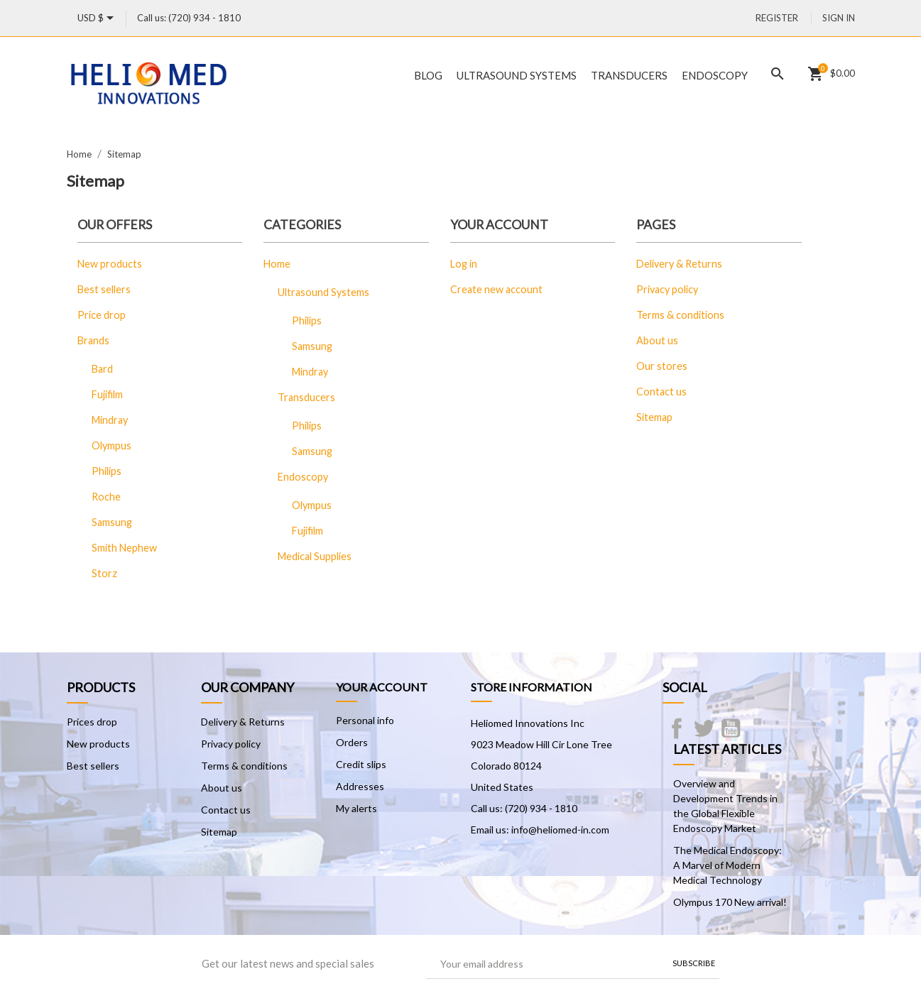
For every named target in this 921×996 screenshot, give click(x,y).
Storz (104, 573)
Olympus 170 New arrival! (730, 902)
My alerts (356, 808)
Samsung (112, 522)
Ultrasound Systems (517, 75)
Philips (106, 471)
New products (109, 264)
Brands (93, 340)
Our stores (661, 366)
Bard (102, 369)
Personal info (365, 720)
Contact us (661, 391)
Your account (381, 687)
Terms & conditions (680, 315)
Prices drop (92, 722)
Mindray (110, 420)
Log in (463, 264)
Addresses (360, 786)
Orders (352, 742)
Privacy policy (667, 289)
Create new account (496, 289)
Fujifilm (107, 394)
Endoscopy (715, 75)
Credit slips (361, 764)
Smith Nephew (124, 548)
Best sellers (104, 289)
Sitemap (654, 417)
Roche (106, 497)
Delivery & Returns (679, 264)
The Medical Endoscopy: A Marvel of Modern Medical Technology (727, 865)
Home (276, 264)
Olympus (111, 445)
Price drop (101, 315)
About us (657, 340)
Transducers (629, 75)
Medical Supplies (314, 556)
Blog (428, 75)
